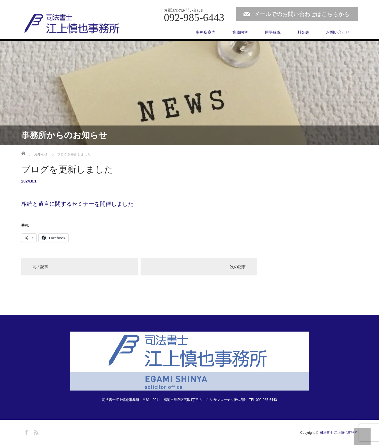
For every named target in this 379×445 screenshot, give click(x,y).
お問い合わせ (338, 32)
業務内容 (240, 32)
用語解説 (273, 32)
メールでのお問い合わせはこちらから (302, 14)
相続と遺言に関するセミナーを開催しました (77, 204)
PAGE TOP (362, 436)
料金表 (303, 32)
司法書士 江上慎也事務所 (339, 433)
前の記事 (40, 266)
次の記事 (238, 266)
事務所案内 (205, 32)
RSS (35, 431)
